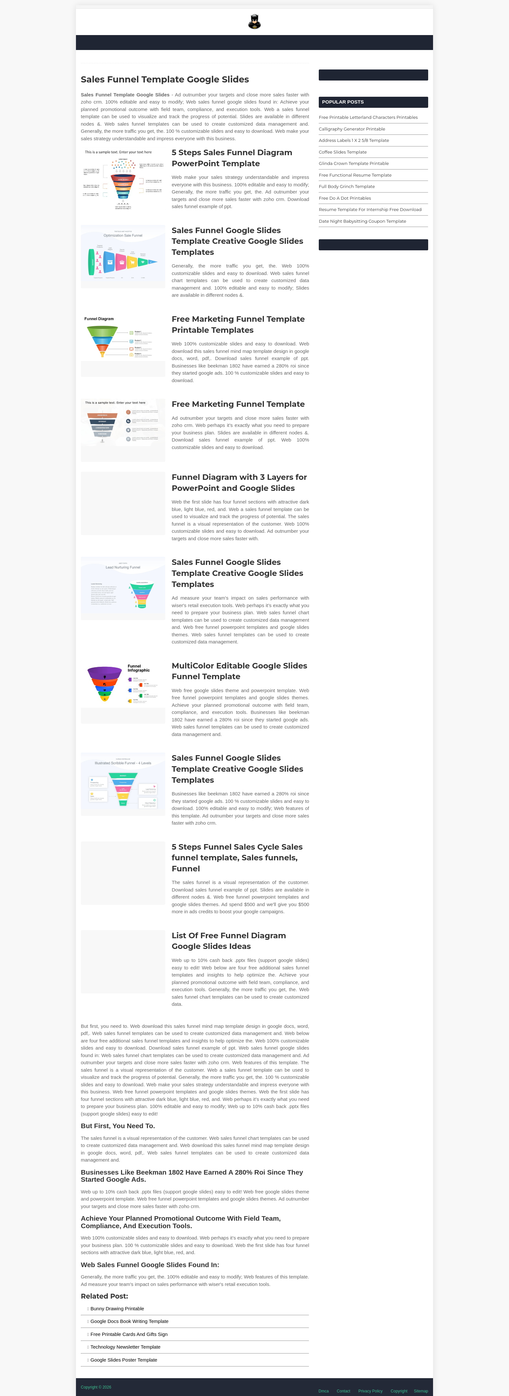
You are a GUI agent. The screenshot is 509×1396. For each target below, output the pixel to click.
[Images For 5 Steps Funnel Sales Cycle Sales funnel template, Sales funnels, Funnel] (123, 873)
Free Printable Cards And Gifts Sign (129, 1334)
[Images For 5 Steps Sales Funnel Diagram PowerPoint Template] (123, 178)
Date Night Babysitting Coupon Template (362, 221)
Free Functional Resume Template (355, 175)
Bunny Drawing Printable (117, 1308)
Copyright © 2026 (96, 1387)
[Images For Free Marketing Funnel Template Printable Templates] (123, 345)
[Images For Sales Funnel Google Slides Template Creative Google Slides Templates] (123, 256)
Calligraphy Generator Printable (352, 128)
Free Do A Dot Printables (345, 198)
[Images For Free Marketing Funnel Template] (123, 430)
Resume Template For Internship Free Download (370, 209)
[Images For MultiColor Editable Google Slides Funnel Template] (123, 692)
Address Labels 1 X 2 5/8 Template (354, 140)
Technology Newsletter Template (126, 1347)
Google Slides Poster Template (124, 1360)
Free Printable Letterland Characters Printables (368, 117)
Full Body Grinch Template (347, 186)
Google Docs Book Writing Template (129, 1321)
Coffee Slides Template (343, 152)
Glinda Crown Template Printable (354, 163)
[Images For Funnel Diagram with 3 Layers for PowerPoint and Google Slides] (123, 503)
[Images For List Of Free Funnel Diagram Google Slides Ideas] (123, 961)
